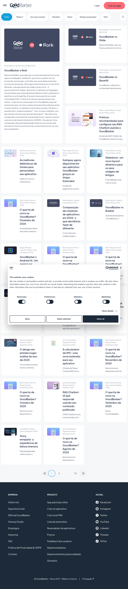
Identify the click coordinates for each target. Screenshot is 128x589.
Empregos (13, 528)
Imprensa (13, 534)
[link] (44, 473)
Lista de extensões (57, 521)
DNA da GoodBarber (19, 515)
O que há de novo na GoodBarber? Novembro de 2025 (113, 356)
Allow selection (64, 319)
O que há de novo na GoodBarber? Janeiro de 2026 (71, 263)
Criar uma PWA (54, 515)
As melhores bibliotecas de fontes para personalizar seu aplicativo (28, 167)
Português (88, 579)
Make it (19, 17)
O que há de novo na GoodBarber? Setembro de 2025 (113, 399)
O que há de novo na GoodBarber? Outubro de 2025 (28, 399)
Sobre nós (13, 502)
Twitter (101, 515)
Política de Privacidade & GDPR (24, 547)
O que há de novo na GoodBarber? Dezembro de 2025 (113, 263)
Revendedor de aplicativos (61, 528)
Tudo (6, 17)
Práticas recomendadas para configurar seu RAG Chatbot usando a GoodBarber (111, 124)
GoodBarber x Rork (15, 70)
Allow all (100, 319)
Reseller (56, 17)
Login (97, 5)
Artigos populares (88, 17)
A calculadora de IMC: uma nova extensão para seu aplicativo (71, 356)
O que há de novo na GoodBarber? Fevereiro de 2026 (28, 216)
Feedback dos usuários (59, 541)
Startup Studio (16, 521)
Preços (51, 534)
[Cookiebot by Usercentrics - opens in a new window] (107, 268)
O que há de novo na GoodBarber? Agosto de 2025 (71, 445)
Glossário (52, 560)
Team (69, 17)
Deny (27, 319)
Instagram (103, 508)
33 (75, 473)
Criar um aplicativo (56, 508)
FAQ (106, 17)
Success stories (37, 17)
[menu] (5, 5)
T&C (10, 541)
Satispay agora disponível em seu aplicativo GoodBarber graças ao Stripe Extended (72, 170)
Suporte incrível (16, 508)
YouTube (102, 521)
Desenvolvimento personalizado (64, 554)
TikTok (101, 541)
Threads (102, 534)
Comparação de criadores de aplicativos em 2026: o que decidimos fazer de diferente (71, 218)
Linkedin (102, 528)
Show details (108, 311)
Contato (12, 554)
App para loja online (57, 502)
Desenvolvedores (56, 547)
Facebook (103, 502)
